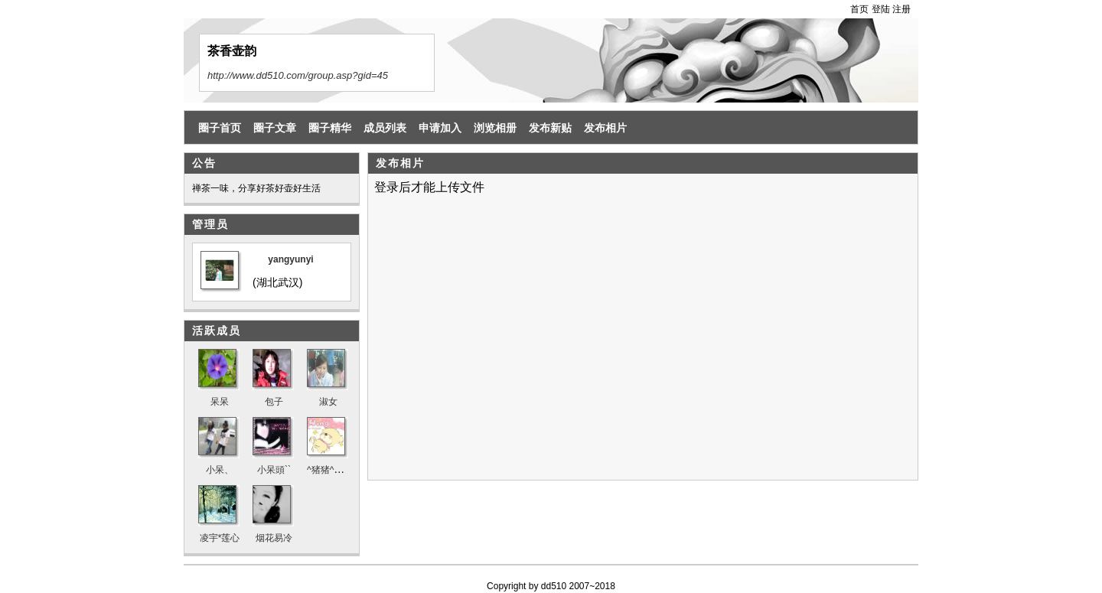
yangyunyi (290, 259)
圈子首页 (219, 128)
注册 (901, 9)
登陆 (881, 9)
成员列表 (385, 128)
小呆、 (219, 469)
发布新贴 (550, 128)
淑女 (328, 401)
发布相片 (605, 128)
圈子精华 (329, 128)
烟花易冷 (274, 538)
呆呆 (219, 401)
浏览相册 (495, 128)
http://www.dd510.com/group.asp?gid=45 (297, 75)
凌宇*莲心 (220, 538)
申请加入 (440, 128)
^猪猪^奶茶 (329, 469)
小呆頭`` (274, 469)
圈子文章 (274, 128)
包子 (274, 401)
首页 (859, 9)
